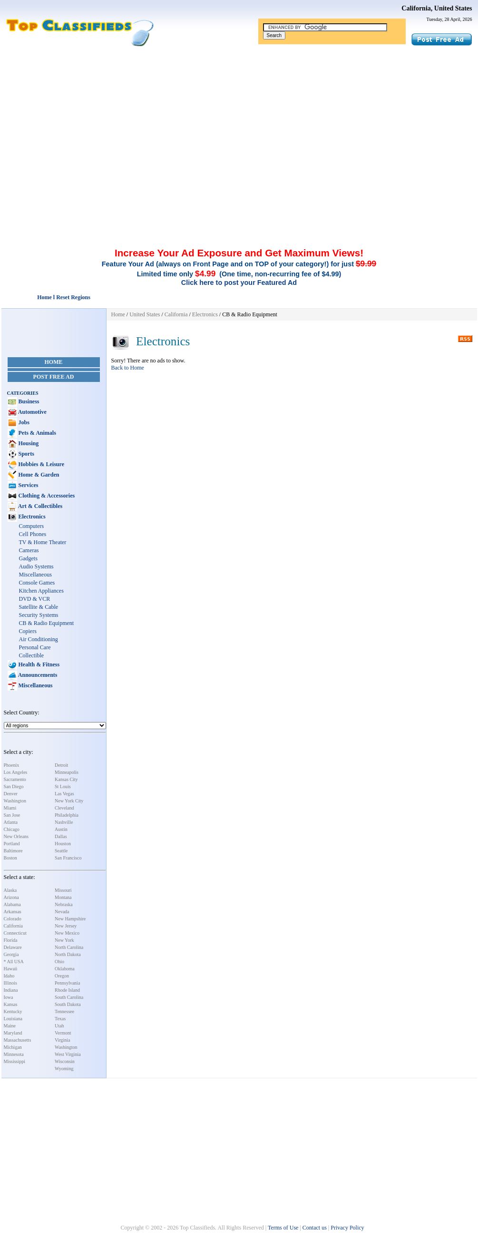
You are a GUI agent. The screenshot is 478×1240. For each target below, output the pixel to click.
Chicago (12, 829)
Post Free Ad (53, 376)
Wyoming (64, 1068)
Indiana (11, 990)
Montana (63, 897)
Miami (10, 807)
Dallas (61, 836)
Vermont (63, 1032)
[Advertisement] (239, 118)
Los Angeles (16, 772)
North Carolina (69, 947)
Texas (60, 1018)
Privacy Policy (347, 1227)
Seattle (61, 850)
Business (28, 401)
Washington (15, 800)
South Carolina (69, 997)
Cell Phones (33, 534)
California (13, 925)
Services (28, 485)
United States (144, 314)
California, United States (436, 8)
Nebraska (64, 904)
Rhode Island (67, 990)
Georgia (11, 954)
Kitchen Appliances (41, 590)
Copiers (28, 631)
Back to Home (127, 367)
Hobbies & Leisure (40, 464)
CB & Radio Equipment (46, 623)
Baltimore (13, 850)
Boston (10, 857)
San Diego (14, 786)
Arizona (11, 897)
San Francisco (68, 857)
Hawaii (11, 968)
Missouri (63, 890)
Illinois (10, 983)
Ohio (59, 961)
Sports (25, 453)
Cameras (29, 550)
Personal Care (35, 647)
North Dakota (68, 954)
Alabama (12, 904)
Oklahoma (65, 968)
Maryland (13, 1032)
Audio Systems (36, 566)
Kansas (11, 1004)
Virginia (62, 1040)
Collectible (31, 655)
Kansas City (66, 779)
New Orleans (16, 836)
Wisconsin (65, 1061)
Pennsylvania (67, 983)
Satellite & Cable (39, 607)
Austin (61, 829)
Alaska (10, 890)
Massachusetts (17, 1040)
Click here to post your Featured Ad (239, 282)
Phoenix (12, 765)
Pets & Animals (36, 433)
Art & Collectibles (40, 506)
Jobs (23, 422)
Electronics (31, 516)
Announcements (37, 675)
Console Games (37, 582)
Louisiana (13, 1018)
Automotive (32, 412)
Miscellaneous (35, 574)
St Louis (63, 786)
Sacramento (15, 779)
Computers (31, 526)
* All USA (14, 961)
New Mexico (67, 933)
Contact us (314, 1227)
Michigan (13, 1047)
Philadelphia (66, 815)
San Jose (12, 815)
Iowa (8, 997)
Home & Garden (38, 474)
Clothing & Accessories (46, 495)
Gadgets (28, 558)
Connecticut (15, 933)
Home (54, 362)
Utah (59, 1025)
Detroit (61, 765)
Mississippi (15, 1061)
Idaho (9, 975)
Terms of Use (283, 1227)
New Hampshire (70, 918)
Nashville (64, 822)
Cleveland (64, 807)
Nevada (62, 911)
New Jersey (66, 925)
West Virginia (68, 1054)
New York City (69, 800)
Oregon (62, 975)
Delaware (13, 947)
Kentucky (13, 1011)
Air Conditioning (38, 639)
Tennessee (64, 1011)
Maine (10, 1025)
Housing (28, 443)
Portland (12, 843)
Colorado (12, 918)
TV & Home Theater (43, 542)
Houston (63, 843)
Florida (11, 940)
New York (64, 940)
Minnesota (14, 1054)
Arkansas (12, 911)
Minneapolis (66, 772)
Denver (11, 793)
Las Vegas (64, 793)
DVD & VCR (34, 599)
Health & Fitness (38, 664)
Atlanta (11, 822)
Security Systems (39, 615)
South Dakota (68, 1004)
